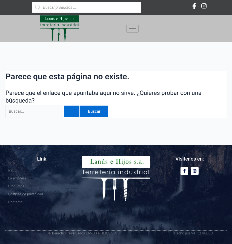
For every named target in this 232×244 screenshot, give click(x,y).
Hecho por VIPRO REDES (193, 233)
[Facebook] (194, 6)
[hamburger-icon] (132, 29)
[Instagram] (204, 6)
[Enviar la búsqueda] (71, 111)
